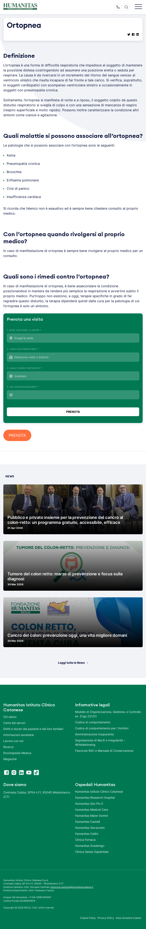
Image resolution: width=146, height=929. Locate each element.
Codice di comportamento (92, 722)
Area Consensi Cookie (128, 917)
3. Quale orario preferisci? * (73, 373)
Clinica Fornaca (85, 839)
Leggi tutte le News (71, 662)
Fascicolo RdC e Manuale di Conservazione (104, 750)
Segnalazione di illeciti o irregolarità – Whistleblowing (100, 742)
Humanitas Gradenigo (89, 845)
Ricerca (8, 747)
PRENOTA (17, 435)
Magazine (10, 759)
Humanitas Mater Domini (91, 815)
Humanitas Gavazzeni (90, 827)
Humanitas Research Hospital (95, 797)
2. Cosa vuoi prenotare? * (73, 355)
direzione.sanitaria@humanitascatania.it (71, 887)
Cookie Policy (88, 917)
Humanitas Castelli (87, 821)
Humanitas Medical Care (91, 809)
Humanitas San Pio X (89, 803)
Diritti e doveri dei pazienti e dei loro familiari (33, 729)
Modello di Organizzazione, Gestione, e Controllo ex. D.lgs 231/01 (108, 714)
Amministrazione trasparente (94, 734)
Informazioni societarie (18, 735)
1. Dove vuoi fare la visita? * (73, 336)
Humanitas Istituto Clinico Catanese (99, 791)
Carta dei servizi (14, 723)
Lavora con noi (13, 741)
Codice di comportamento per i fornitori (101, 728)
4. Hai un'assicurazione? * (73, 392)
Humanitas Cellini (86, 833)
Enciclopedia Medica (17, 753)
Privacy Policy (105, 917)
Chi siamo (9, 717)
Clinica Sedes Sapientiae (91, 851)
